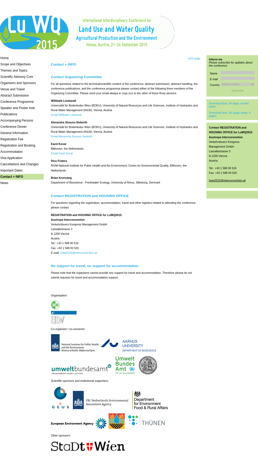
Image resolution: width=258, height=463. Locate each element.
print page (194, 58)
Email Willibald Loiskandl (66, 114)
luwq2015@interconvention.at (78, 252)
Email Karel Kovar (62, 153)
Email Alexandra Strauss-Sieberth (71, 136)
